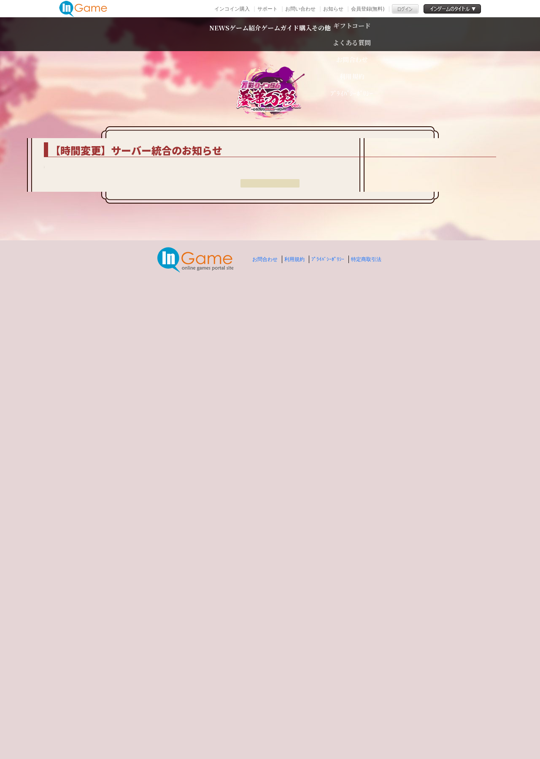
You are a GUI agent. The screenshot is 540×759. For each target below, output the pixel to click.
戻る (270, 661)
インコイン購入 (232, 8)
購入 (343, 34)
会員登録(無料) (367, 8)
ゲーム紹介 (213, 34)
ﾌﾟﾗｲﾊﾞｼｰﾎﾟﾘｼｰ (327, 725)
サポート (267, 8)
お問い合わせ (300, 8)
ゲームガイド (286, 34)
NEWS (155, 34)
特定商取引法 (366, 725)
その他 (385, 34)
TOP (109, 126)
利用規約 (294, 725)
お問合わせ (265, 725)
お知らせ (333, 8)
